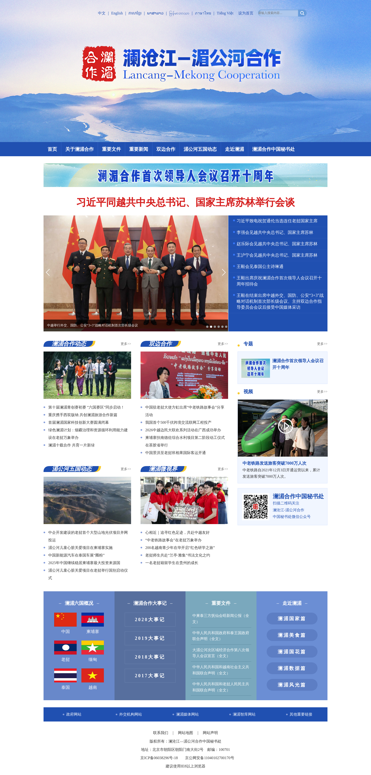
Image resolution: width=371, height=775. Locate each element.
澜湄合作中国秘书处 (273, 149)
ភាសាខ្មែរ (134, 13)
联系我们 (161, 733)
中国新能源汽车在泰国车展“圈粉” (76, 555)
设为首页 (245, 13)
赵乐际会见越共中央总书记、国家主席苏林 (277, 243)
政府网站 (73, 714)
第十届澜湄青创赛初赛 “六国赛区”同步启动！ (86, 407)
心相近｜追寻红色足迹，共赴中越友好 (177, 532)
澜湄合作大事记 (150, 603)
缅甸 (92, 651)
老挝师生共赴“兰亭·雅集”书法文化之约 (177, 555)
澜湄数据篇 (292, 668)
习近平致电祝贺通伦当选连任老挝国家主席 (277, 220)
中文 (102, 13)
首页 (52, 149)
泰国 (65, 679)
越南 (92, 679)
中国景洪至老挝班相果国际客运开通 (175, 453)
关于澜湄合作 (79, 149)
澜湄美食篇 (292, 635)
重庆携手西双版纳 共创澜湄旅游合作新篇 (82, 415)
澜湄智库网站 (244, 714)
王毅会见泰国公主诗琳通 (260, 266)
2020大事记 (150, 619)
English (117, 13)
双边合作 (165, 149)
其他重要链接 (301, 714)
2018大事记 (150, 656)
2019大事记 (150, 638)
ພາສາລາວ (155, 13)
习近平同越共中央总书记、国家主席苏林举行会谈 (185, 202)
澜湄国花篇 (292, 651)
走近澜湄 (234, 149)
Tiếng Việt (225, 13)
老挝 (65, 651)
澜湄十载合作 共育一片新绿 (71, 445)
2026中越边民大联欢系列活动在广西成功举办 (183, 430)
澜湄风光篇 (292, 684)
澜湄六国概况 (79, 603)
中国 (65, 623)
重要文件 (111, 149)
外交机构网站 (130, 714)
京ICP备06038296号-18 (159, 758)
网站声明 (210, 733)
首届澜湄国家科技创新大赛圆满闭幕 (78, 422)
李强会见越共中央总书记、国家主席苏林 (275, 232)
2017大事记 (150, 675)
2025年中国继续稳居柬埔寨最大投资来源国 (84, 563)
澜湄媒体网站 (187, 714)
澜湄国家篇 (292, 618)
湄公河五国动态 (200, 149)
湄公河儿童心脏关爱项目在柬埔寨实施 (80, 548)
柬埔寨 (92, 623)
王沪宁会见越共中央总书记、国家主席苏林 (277, 255)
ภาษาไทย (203, 13)
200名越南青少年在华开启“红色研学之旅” (180, 548)
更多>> (126, 344)
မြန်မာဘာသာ (179, 13)
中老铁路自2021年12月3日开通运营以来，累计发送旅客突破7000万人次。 (282, 469)
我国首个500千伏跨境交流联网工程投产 (178, 422)
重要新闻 (138, 149)
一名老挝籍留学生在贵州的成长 (171, 563)
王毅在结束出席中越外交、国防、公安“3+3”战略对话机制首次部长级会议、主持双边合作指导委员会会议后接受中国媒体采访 (280, 301)
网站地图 (186, 733)
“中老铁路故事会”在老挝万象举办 (173, 540)
